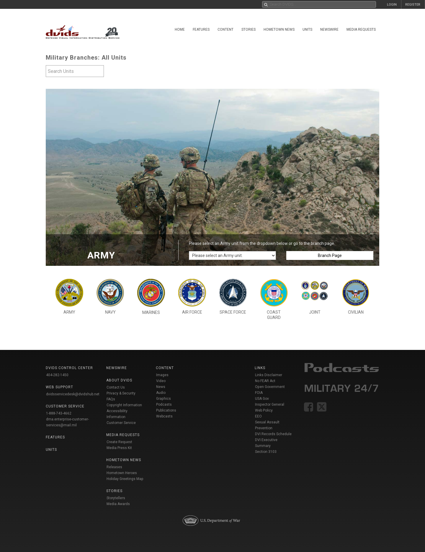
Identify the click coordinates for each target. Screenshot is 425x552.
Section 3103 (266, 452)
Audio (161, 393)
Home (180, 29)
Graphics (163, 399)
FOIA (259, 393)
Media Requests (361, 29)
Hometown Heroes (122, 473)
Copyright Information (124, 405)
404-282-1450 (57, 375)
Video (161, 381)
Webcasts (164, 416)
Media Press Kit (119, 448)
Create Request (119, 442)
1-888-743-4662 (58, 413)
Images (162, 375)
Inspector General (269, 404)
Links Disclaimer (268, 375)
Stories (248, 29)
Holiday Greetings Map (125, 479)
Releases (114, 467)
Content (225, 29)
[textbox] (75, 71)
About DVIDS (119, 380)
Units (307, 29)
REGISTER (412, 4)
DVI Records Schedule (273, 434)
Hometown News (279, 29)
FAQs (111, 399)
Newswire (329, 29)
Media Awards (118, 504)
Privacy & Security (121, 393)
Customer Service (121, 423)
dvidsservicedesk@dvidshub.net (72, 394)
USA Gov (262, 399)
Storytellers (116, 498)
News (160, 387)
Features (201, 29)
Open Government (270, 387)
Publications (166, 410)
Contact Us (116, 387)
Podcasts (164, 404)
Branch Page (330, 255)
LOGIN (392, 4)
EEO (258, 416)
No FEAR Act (265, 381)
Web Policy (264, 410)
